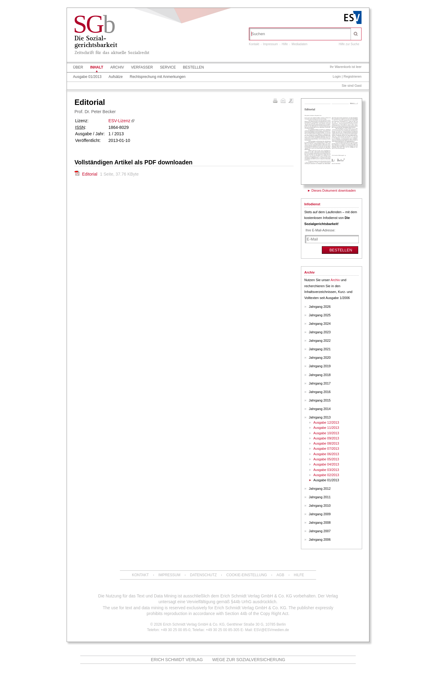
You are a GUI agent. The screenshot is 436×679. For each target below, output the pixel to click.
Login (337, 76)
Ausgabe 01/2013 (87, 77)
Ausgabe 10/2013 (326, 433)
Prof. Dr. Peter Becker (95, 111)
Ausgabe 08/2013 (326, 443)
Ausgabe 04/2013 (326, 464)
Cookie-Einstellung (246, 575)
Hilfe (285, 44)
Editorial (90, 174)
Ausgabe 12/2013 (326, 422)
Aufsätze (115, 77)
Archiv (117, 67)
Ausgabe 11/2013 (326, 427)
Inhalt (96, 67)
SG (93, 24)
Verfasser (142, 67)
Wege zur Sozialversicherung (248, 659)
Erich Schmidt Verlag (177, 659)
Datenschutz (203, 575)
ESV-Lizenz (119, 120)
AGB (280, 575)
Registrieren (353, 76)
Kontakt (254, 44)
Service (168, 67)
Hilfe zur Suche (349, 44)
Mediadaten (299, 44)
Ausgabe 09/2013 (326, 438)
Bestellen (193, 67)
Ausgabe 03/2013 (326, 470)
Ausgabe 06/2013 (326, 454)
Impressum (270, 44)
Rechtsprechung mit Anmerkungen (157, 77)
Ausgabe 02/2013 (326, 475)
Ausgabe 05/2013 (326, 459)
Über (78, 67)
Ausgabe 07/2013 (326, 448)
